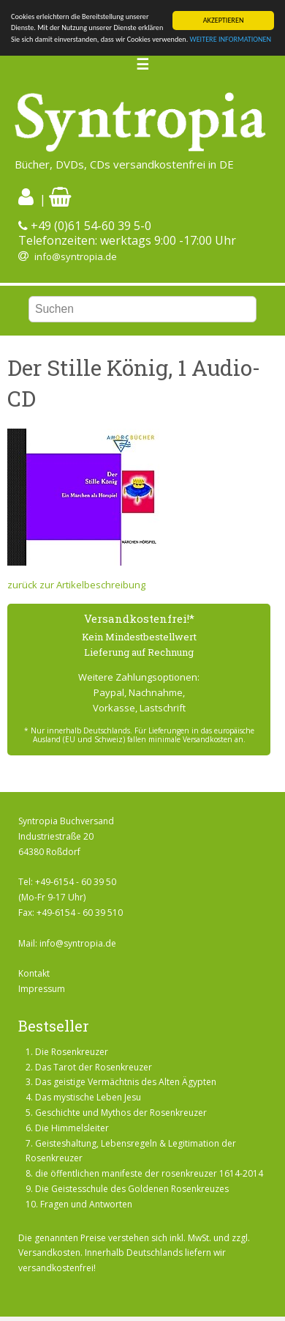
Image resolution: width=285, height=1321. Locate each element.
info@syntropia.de (75, 256)
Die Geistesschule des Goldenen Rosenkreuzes (132, 1189)
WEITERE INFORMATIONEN (231, 39)
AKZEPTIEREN (223, 20)
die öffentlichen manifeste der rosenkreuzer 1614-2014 (149, 1173)
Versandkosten (49, 1252)
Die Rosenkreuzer (71, 1052)
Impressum (41, 989)
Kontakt (34, 973)
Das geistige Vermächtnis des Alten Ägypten (125, 1082)
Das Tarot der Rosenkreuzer (93, 1067)
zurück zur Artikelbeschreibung (76, 584)
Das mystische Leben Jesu (88, 1097)
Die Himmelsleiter (72, 1128)
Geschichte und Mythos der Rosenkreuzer (121, 1112)
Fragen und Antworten (86, 1204)
